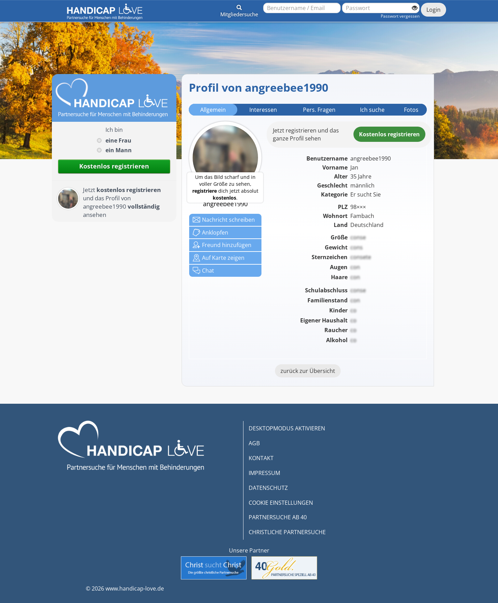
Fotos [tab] (411, 109)
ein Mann (118, 150)
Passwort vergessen (400, 16)
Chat (203, 270)
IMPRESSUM (264, 473)
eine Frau (118, 140)
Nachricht (224, 219)
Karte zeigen (219, 258)
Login (433, 9)
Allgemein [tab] (213, 109)
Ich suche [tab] (372, 109)
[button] (239, 10)
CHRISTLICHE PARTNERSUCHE (287, 532)
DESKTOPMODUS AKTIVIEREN (287, 428)
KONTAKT (261, 458)
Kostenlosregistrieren (389, 134)
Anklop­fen (210, 232)
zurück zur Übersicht (307, 371)
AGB (254, 443)
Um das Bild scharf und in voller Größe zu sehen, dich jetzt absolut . (225, 187)
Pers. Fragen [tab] (319, 109)
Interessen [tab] (263, 109)
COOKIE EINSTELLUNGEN (281, 502)
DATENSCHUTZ (268, 488)
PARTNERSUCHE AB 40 (278, 517)
